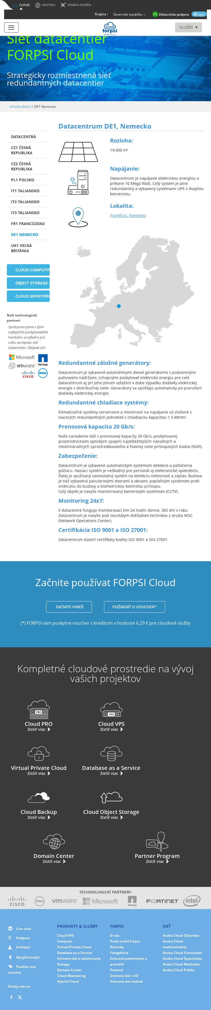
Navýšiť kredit (28, 913)
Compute (64, 897)
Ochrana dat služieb (126, 937)
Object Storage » (32, 283)
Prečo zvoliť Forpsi (125, 897)
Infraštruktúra (20, 106)
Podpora (23, 894)
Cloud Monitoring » (32, 296)
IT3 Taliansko (25, 212)
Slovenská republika (130, 15)
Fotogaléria (119, 908)
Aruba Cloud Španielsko (182, 914)
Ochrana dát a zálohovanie (79, 914)
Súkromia (50, 994)
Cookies (70, 994)
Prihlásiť (23, 903)
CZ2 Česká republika (21, 166)
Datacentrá (23, 136)
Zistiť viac (37, 729)
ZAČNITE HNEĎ (69, 606)
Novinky (117, 903)
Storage (63, 920)
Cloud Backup (105, 757)
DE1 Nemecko (24, 234)
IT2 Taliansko (25, 201)
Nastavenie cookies (98, 994)
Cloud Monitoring (71, 931)
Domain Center (53, 801)
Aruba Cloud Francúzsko (182, 908)
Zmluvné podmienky (136, 994)
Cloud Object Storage (174, 757)
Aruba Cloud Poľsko (179, 926)
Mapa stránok (170, 994)
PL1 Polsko (22, 179)
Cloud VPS (105, 712)
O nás (114, 891)
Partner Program (157, 801)
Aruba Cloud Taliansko (181, 891)
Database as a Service (36, 757)
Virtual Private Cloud (174, 712)
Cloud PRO (37, 712)
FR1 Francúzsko (28, 223)
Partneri (116, 926)
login (201, 14)
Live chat (23, 884)
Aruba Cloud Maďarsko (181, 920)
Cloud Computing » (32, 269)
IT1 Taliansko (25, 190)
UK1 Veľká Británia (21, 248)
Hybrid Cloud (68, 937)
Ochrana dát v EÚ (124, 931)
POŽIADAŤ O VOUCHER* (134, 606)
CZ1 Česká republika (21, 150)
